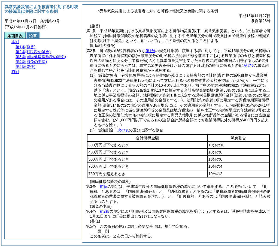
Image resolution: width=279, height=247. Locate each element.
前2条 (105, 211)
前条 (103, 186)
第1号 (150, 51)
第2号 (249, 65)
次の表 (123, 130)
